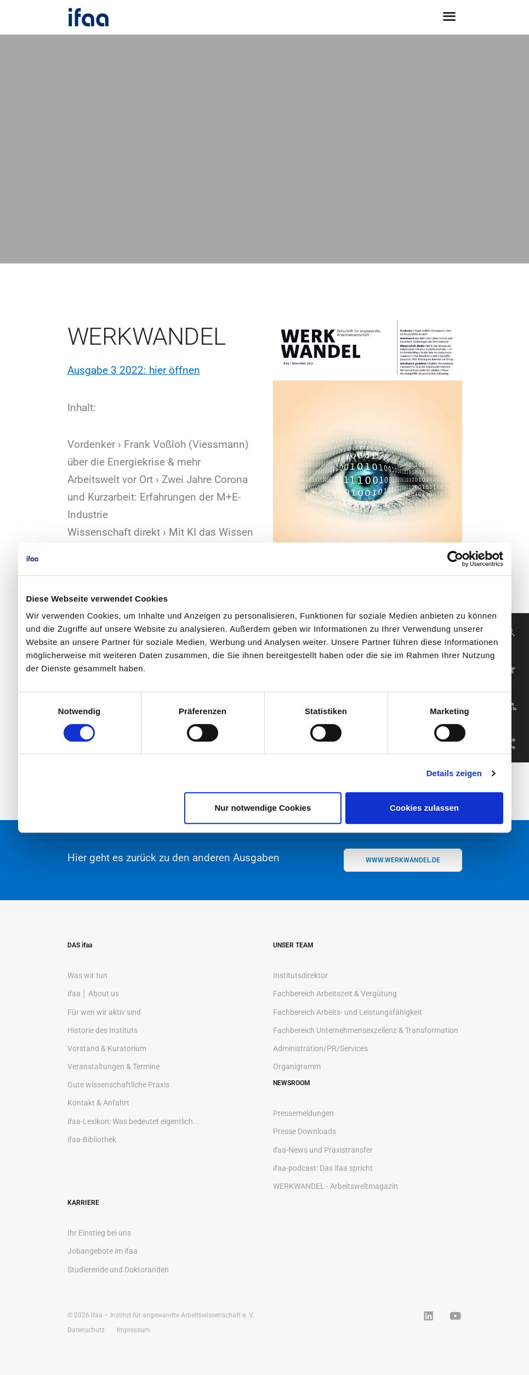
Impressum (133, 1330)
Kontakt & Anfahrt (98, 1102)
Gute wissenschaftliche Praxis (118, 1084)
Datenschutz (86, 1330)
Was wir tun (87, 975)
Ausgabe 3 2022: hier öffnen (133, 370)
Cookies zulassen (424, 807)
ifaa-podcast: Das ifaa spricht (323, 1168)
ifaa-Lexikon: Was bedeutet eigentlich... (133, 1121)
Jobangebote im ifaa (102, 1251)
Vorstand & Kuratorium (106, 1048)
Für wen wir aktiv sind (104, 1012)
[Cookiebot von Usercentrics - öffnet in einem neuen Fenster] (455, 559)
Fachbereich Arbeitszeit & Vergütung (335, 993)
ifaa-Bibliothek (91, 1139)
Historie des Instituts (102, 1030)
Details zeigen (454, 773)
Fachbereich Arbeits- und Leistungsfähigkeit (347, 1012)
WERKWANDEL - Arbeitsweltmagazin (335, 1186)
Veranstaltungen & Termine (113, 1066)
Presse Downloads (304, 1131)
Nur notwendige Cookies (262, 807)
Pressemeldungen (303, 1113)
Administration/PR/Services (320, 1048)
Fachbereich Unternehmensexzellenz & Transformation (365, 1030)
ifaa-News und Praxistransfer (323, 1150)
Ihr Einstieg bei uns (99, 1232)
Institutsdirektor (300, 975)
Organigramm (297, 1066)
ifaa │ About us (93, 993)
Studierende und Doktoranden (118, 1269)
